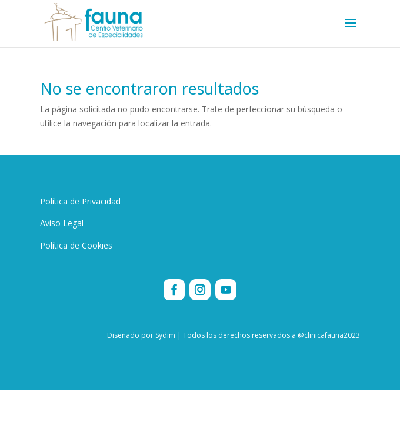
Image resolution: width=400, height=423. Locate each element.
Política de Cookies (76, 245)
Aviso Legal (62, 223)
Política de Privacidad (80, 201)
